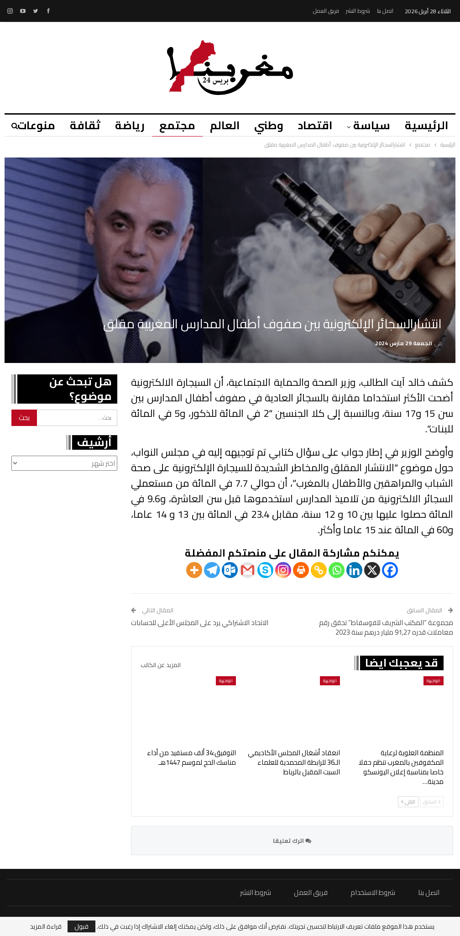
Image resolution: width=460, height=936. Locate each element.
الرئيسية (426, 125)
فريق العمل (326, 10)
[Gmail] (248, 570)
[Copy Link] (319, 570)
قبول (81, 926)
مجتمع (170, 125)
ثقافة (75, 125)
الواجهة (433, 680)
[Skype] (265, 570)
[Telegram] (212, 570)
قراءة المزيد (46, 926)
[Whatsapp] (337, 570)
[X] (372, 570)
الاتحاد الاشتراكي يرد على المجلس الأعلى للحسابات (199, 622)
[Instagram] (283, 570)
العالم (219, 125)
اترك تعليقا (292, 840)
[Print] (301, 570)
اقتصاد (312, 125)
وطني (264, 125)
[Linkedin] (354, 570)
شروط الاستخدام (372, 892)
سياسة (370, 125)
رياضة (121, 125)
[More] (194, 570)
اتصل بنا (385, 10)
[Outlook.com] (230, 570)
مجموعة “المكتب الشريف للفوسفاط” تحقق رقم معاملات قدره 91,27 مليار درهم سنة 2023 (386, 627)
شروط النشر (358, 10)
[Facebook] (390, 570)
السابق (431, 801)
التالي (408, 801)
